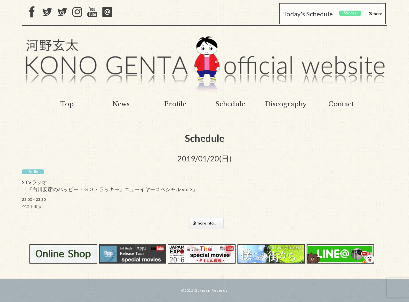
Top (67, 104)
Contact (341, 104)
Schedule (230, 104)
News (121, 104)
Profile (175, 104)
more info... (206, 223)
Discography (286, 104)
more (377, 13)
